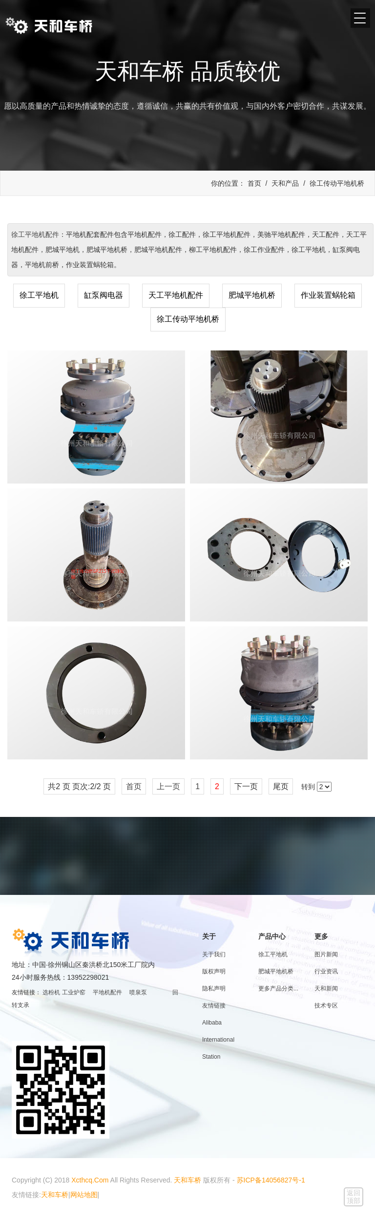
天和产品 (285, 183)
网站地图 (84, 1195)
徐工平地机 (39, 295)
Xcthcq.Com (89, 1180)
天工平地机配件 (175, 295)
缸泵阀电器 (103, 295)
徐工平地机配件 (35, 234)
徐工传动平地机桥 (337, 183)
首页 (254, 183)
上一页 (168, 786)
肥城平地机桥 (252, 295)
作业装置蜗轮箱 (328, 295)
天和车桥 (187, 1180)
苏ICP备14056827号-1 (271, 1180)
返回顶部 (353, 1196)
